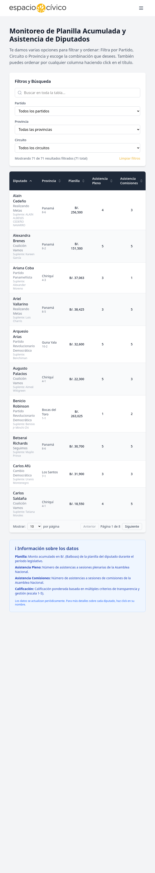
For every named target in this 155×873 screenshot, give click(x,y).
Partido (20, 103)
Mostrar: (19, 526)
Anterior (89, 526)
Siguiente (132, 526)
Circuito (20, 140)
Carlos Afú (21, 465)
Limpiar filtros (129, 158)
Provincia (21, 121)
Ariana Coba (23, 267)
